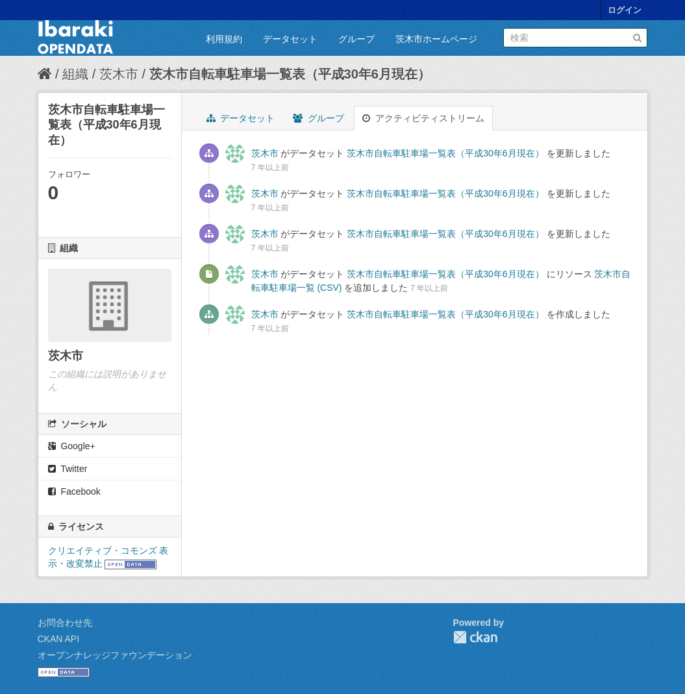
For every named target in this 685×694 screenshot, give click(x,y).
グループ (356, 39)
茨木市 (118, 74)
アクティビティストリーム (423, 118)
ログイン (624, 10)
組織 (75, 74)
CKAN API (59, 639)
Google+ (71, 446)
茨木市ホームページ (436, 39)
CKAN (475, 637)
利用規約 (224, 39)
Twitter (68, 469)
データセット (290, 39)
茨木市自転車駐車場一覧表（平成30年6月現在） (289, 74)
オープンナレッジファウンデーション (115, 655)
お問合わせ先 (65, 622)
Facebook (74, 491)
